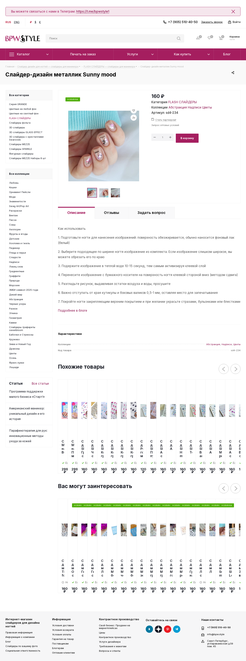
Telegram (176, 629)
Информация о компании (20, 637)
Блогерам (58, 648)
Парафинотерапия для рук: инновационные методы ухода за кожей (28, 436)
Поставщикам (60, 643)
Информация (61, 619)
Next (236, 369)
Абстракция (177, 107)
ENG (17, 22)
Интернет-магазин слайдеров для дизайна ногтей (22, 622)
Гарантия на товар (63, 639)
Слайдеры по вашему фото (21, 646)
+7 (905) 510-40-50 (183, 22)
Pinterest (167, 629)
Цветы (207, 107)
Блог (8, 641)
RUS (8, 22)
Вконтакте (149, 629)
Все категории (19, 95)
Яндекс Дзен (158, 629)
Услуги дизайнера (110, 641)
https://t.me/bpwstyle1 (92, 11)
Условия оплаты (61, 634)
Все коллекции (19, 173)
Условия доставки (63, 625)
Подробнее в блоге (72, 310)
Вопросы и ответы (109, 650)
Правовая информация (18, 632)
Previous (224, 369)
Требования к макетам (112, 646)
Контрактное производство (119, 619)
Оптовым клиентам (63, 652)
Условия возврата (63, 629)
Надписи (194, 107)
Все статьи (40, 383)
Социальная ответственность (22, 650)
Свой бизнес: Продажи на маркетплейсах (114, 627)
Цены (102, 632)
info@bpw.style (215, 634)
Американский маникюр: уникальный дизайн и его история (26, 414)
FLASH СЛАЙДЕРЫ (182, 102)
